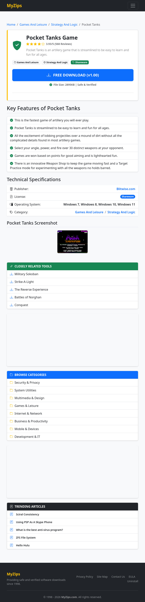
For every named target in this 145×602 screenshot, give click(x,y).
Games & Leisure (24, 406)
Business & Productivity (29, 421)
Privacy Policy (84, 576)
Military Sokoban (24, 274)
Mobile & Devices (24, 429)
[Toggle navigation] (133, 5)
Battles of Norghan (25, 297)
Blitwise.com (125, 189)
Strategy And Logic (64, 24)
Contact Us (118, 576)
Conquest (19, 305)
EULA (132, 576)
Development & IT (25, 437)
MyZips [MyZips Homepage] (14, 5)
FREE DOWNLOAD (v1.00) (73, 75)
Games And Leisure (33, 24)
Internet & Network (26, 413)
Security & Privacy (25, 382)
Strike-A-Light (22, 282)
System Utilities (23, 390)
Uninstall (132, 581)
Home (11, 24)
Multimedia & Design (27, 398)
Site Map (102, 576)
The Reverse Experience (29, 289)
